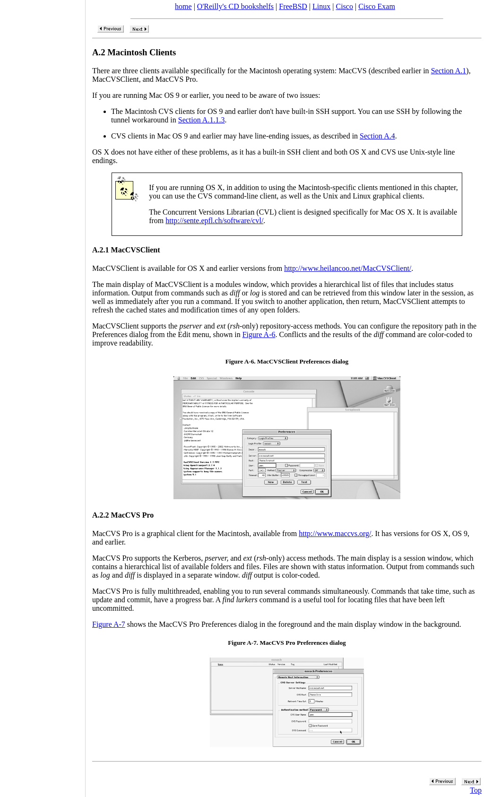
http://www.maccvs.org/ (335, 533)
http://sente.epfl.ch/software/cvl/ (214, 221)
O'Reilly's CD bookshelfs (235, 6)
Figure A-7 (108, 624)
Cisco (344, 6)
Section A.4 (377, 136)
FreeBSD (293, 6)
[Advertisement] (42, 395)
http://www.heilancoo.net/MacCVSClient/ (347, 268)
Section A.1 (449, 71)
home (183, 6)
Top (476, 790)
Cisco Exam (376, 6)
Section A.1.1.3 (201, 120)
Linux (321, 6)
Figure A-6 (259, 334)
